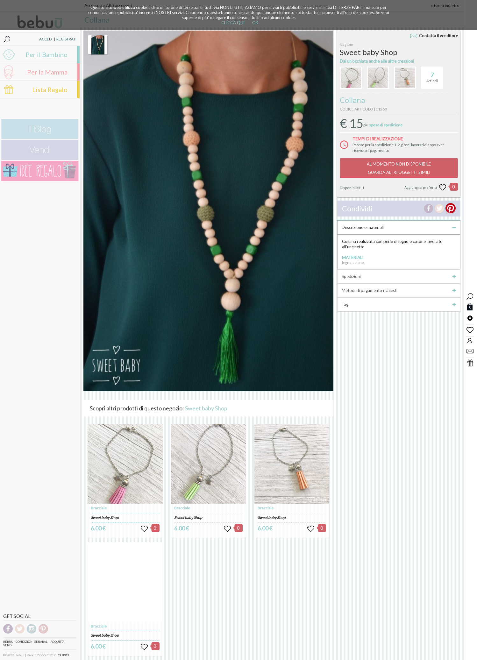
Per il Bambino (46, 54)
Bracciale (99, 508)
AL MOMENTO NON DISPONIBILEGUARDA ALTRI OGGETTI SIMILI (399, 168)
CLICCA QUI (233, 22)
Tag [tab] (399, 304)
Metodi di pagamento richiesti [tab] (399, 290)
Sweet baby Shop (206, 408)
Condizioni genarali (32, 641)
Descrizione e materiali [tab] (399, 227)
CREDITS (63, 655)
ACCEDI (46, 39)
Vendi (7, 645)
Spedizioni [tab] (399, 276)
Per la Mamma (47, 72)
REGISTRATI (66, 39)
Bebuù (8, 641)
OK (255, 22)
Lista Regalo (50, 89)
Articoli (432, 75)
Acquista (57, 641)
